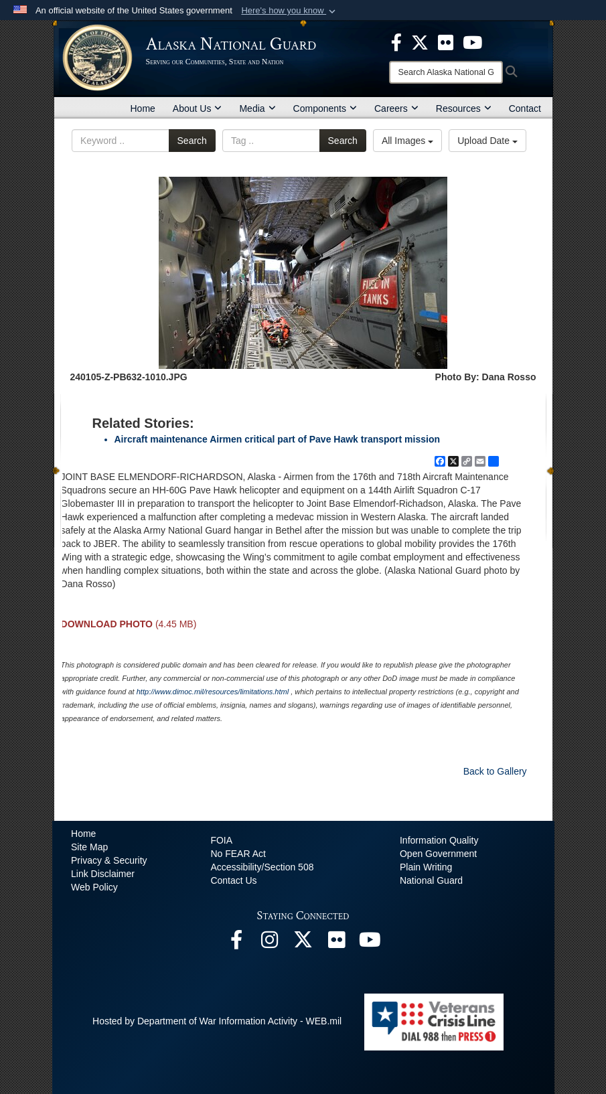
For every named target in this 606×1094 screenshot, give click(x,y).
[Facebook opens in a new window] (236, 943)
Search (192, 140)
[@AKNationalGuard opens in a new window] (303, 943)
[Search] (446, 72)
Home (143, 108)
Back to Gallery (495, 771)
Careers (396, 108)
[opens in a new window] (396, 41)
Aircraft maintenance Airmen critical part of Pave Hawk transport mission (278, 439)
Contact (525, 108)
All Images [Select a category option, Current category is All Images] (407, 140)
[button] (289, 10)
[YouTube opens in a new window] (370, 943)
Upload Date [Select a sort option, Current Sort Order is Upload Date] (487, 140)
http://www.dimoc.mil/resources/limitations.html (213, 692)
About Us (197, 108)
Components (325, 108)
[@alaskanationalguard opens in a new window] (270, 943)
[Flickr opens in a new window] (337, 943)
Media (257, 108)
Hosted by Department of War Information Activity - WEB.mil (217, 1021)
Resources (463, 108)
